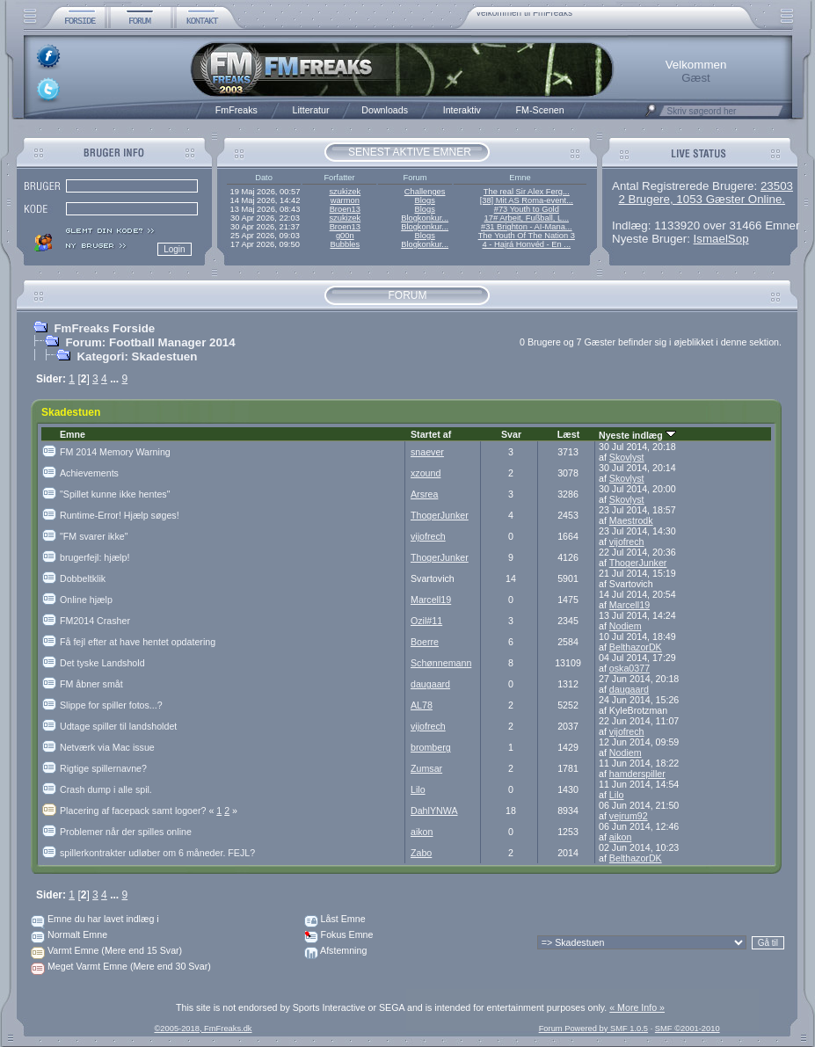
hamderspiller (637, 773)
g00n (345, 235)
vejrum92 (628, 816)
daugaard (430, 684)
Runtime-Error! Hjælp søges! (119, 515)
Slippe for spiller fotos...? (111, 705)
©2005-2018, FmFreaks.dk (202, 1028)
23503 (776, 186)
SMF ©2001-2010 (687, 1028)
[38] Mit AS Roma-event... (526, 200)
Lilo (418, 789)
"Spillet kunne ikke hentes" (115, 494)
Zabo (421, 852)
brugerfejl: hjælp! (94, 557)
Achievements (89, 473)
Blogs (424, 200)
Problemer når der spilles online (126, 831)
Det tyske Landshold (102, 663)
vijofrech (428, 536)
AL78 (422, 705)
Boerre (425, 641)
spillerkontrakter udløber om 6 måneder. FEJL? (157, 852)
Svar (511, 434)
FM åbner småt (91, 684)
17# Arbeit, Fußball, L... (526, 218)
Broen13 (345, 209)
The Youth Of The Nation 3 (526, 235)
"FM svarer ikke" (93, 536)
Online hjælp (86, 599)
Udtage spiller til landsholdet (118, 726)
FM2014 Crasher (95, 620)
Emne (72, 434)
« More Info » (637, 1007)
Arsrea (424, 494)
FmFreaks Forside (104, 328)
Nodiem (625, 626)
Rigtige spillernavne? (103, 768)
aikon (422, 831)
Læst (568, 434)
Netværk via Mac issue (107, 747)
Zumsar (426, 768)
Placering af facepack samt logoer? (138, 810)
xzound (425, 473)
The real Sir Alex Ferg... (527, 191)
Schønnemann (441, 663)
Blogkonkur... (424, 218)
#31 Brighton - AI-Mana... (526, 226)
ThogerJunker (440, 515)
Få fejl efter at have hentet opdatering (137, 641)
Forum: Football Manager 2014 (150, 342)
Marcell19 (431, 599)
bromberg (431, 747)
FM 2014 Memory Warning (115, 452)
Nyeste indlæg (637, 435)
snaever (427, 452)
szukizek (344, 191)
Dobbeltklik (83, 578)
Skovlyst (626, 457)
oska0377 (629, 668)
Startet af (431, 434)
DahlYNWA (434, 810)
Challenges (425, 191)
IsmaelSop (721, 238)
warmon (345, 200)
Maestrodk (631, 520)
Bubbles (345, 244)
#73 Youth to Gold (526, 209)
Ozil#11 (426, 620)
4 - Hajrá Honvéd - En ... (527, 244)
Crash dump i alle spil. (106, 789)
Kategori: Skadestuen (136, 356)
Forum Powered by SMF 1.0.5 (593, 1028)
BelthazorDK (635, 647)
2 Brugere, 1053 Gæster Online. (701, 199)
